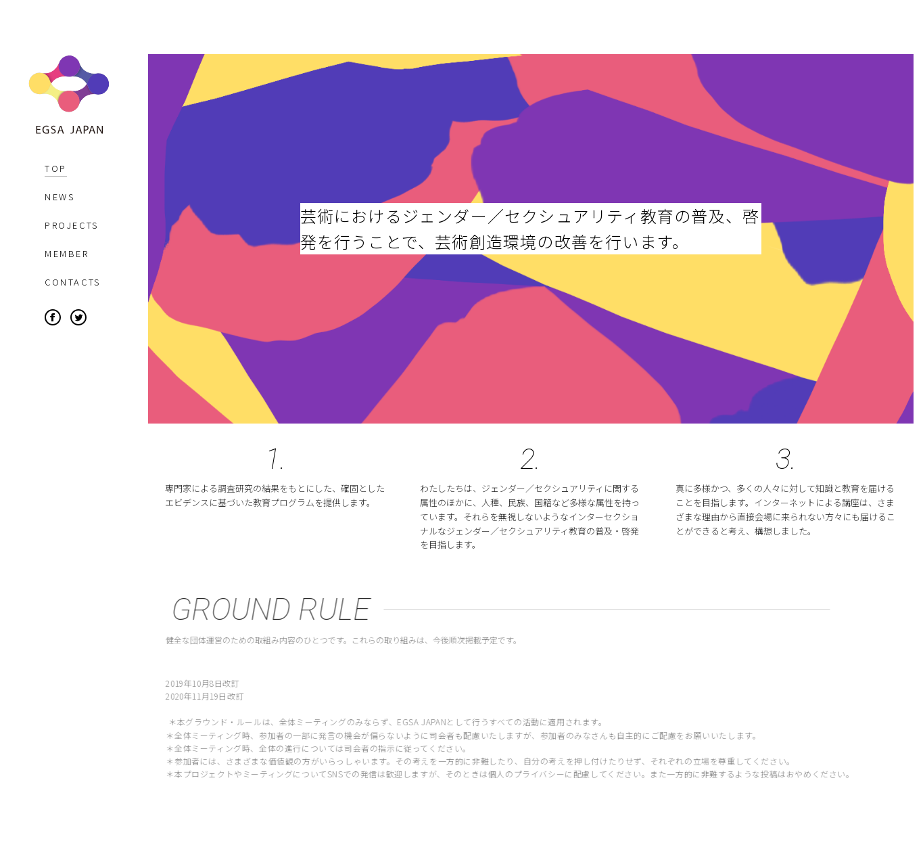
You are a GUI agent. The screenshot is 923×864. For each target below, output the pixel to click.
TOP (56, 168)
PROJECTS (72, 225)
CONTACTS (73, 281)
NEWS (59, 196)
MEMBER (67, 253)
